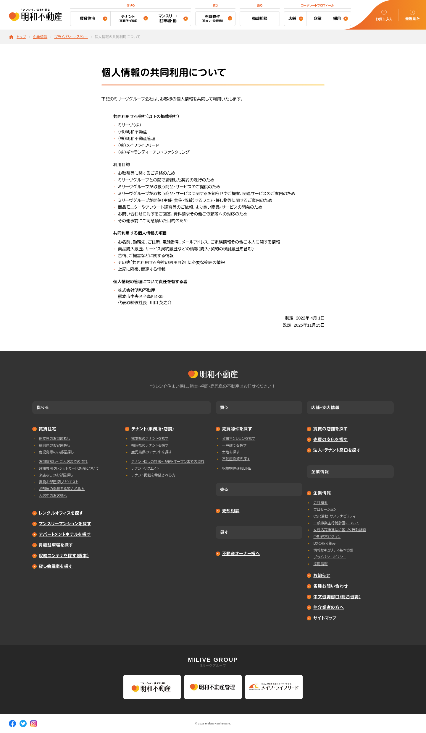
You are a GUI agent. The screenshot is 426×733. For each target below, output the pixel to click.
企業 (318, 18)
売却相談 (259, 18)
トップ (21, 37)
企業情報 (40, 37)
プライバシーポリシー (71, 37)
